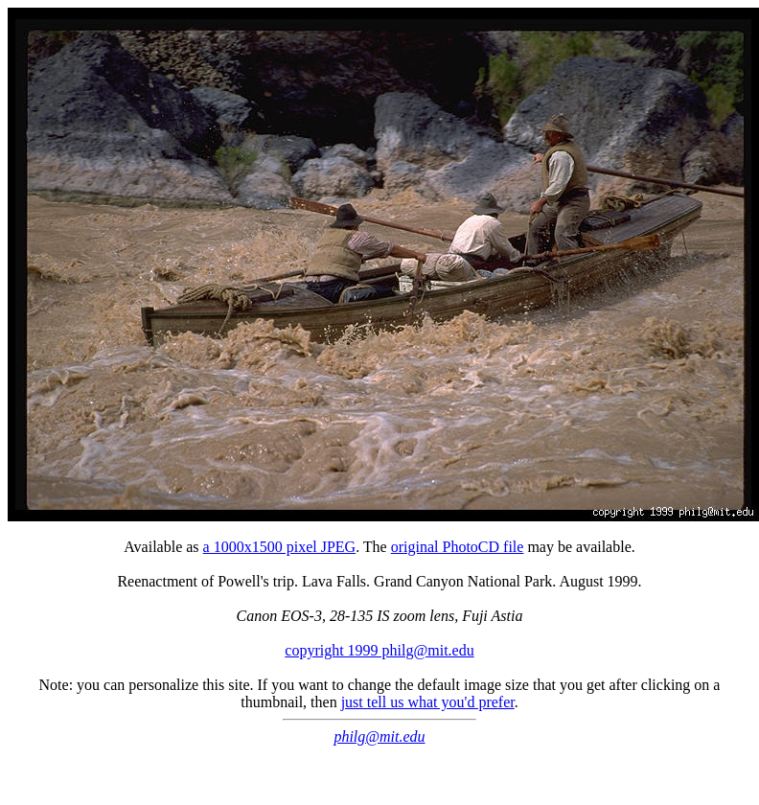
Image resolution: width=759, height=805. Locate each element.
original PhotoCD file (457, 547)
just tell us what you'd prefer (428, 702)
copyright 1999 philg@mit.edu (379, 650)
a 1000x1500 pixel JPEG (279, 547)
